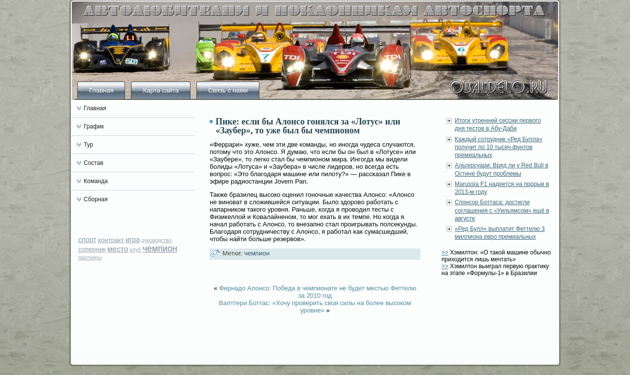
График (94, 126)
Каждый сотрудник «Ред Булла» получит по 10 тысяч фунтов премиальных (498, 147)
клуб (135, 249)
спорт (87, 240)
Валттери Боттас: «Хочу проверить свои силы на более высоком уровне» (315, 306)
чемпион (160, 248)
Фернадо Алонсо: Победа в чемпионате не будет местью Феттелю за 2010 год (317, 291)
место (117, 249)
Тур (88, 144)
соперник (92, 249)
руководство (156, 240)
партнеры (90, 257)
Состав (93, 162)
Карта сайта (160, 90)
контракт (111, 240)
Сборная (96, 199)
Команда (96, 181)
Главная (101, 90)
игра (133, 240)
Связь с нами (228, 90)
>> (444, 252)
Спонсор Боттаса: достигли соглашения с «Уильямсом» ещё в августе (502, 210)
